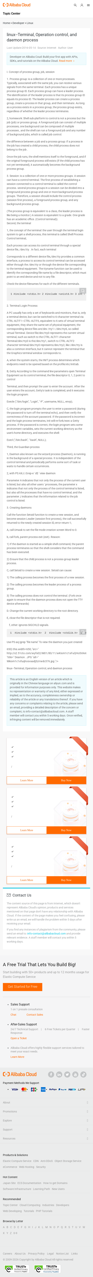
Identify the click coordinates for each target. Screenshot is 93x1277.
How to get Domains (55, 1183)
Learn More (26, 780)
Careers (7, 1253)
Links (74, 1253)
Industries (48, 1205)
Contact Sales (35, 1014)
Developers (62, 1205)
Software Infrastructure (17, 1189)
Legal (50, 1253)
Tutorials (29, 1211)
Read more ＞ (67, 60)
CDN (36, 1161)
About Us (20, 1253)
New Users (58, 1189)
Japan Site (9, 1183)
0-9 (15, 1233)
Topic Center (10, 1205)
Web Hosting (26, 1166)
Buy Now (66, 780)
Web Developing (12, 1211)
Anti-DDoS (47, 1161)
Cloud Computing (30, 1205)
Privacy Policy (36, 1253)
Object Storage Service (68, 1161)
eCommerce (10, 1166)
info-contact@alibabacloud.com (46, 933)
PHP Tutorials (44, 1211)
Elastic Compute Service (17, 1161)
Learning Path (41, 1189)
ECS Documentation (29, 1183)
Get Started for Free (22, 987)
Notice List (62, 1253)
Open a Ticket (19, 1038)
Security (41, 1166)
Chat (13, 1014)
